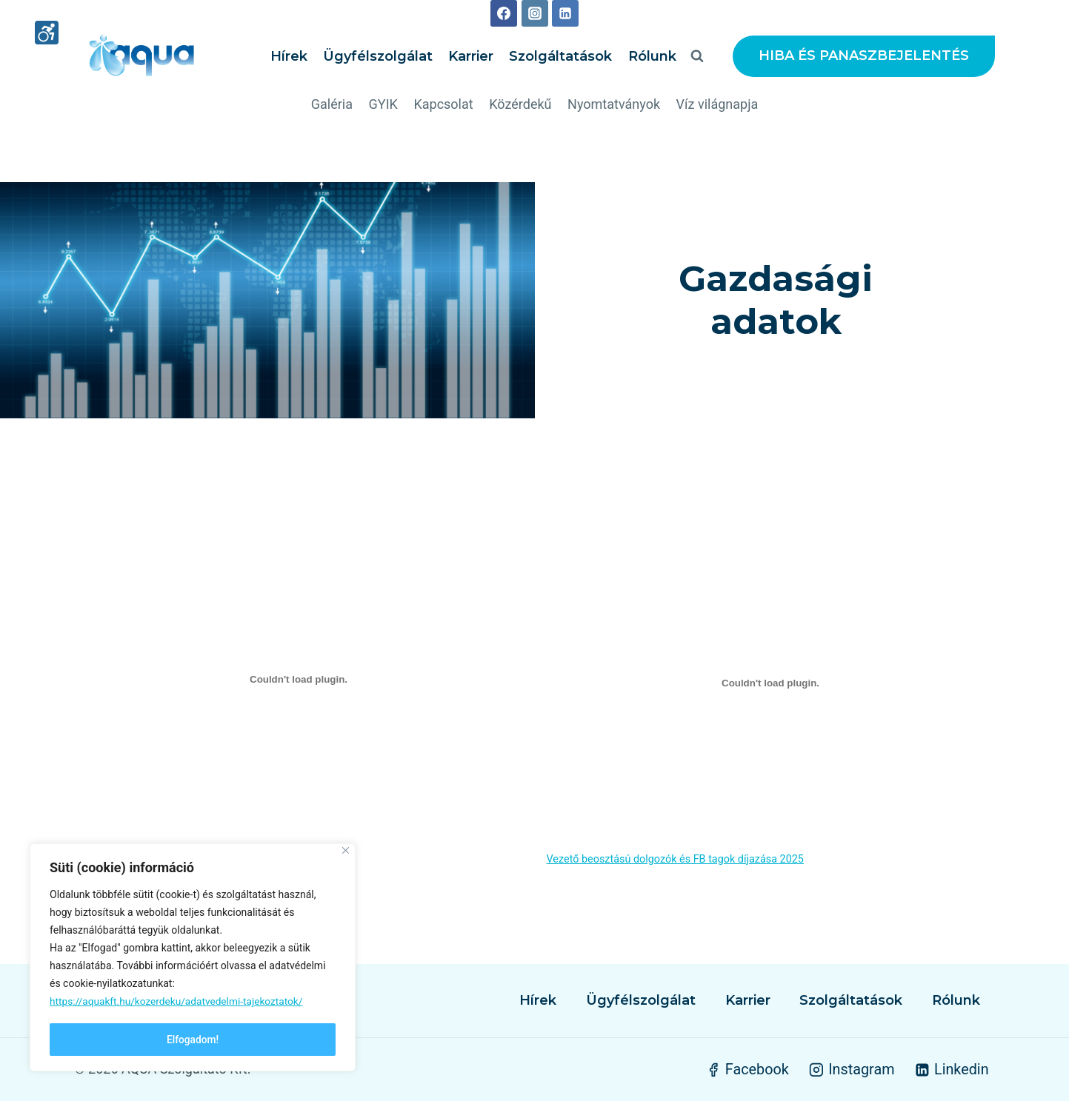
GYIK (383, 104)
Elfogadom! (192, 1039)
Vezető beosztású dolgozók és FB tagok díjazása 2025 (675, 862)
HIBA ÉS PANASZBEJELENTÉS (864, 55)
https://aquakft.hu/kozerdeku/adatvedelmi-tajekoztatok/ (179, 1002)
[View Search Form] (697, 56)
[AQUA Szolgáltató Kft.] (141, 56)
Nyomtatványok (613, 104)
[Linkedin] (565, 13)
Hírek (288, 56)
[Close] (345, 852)
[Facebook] (503, 13)
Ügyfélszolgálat (378, 56)
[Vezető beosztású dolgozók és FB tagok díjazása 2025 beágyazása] (771, 686)
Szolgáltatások (560, 56)
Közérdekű (520, 104)
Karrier (470, 56)
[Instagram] (535, 13)
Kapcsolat (443, 104)
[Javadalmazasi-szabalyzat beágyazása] (299, 683)
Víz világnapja (717, 104)
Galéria (332, 104)
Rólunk (652, 56)
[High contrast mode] (46, 34)
